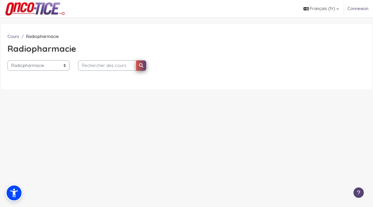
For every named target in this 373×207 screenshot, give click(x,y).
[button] (321, 8)
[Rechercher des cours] (120, 65)
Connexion (357, 8)
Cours (26, 36)
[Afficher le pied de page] (358, 192)
